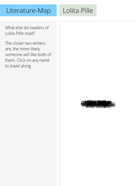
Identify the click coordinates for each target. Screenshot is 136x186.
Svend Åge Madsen (103, 152)
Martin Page (107, 98)
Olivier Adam (111, 66)
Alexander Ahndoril (107, 91)
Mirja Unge (84, 67)
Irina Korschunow (89, 105)
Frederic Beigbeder (107, 133)
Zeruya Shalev (79, 128)
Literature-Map (28, 10)
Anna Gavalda (105, 173)
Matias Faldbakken (94, 139)
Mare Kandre (81, 83)
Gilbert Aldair (98, 115)
